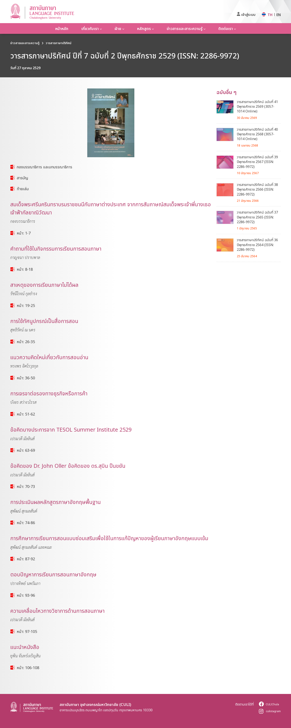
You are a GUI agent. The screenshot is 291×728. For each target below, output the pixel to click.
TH (270, 14)
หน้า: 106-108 (28, 667)
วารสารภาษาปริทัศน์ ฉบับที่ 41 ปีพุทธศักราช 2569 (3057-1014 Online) (257, 106)
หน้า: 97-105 (27, 631)
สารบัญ (22, 177)
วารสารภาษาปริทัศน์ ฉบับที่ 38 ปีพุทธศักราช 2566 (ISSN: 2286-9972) (257, 189)
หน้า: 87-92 (26, 558)
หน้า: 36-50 (26, 377)
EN (278, 14)
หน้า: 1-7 (24, 233)
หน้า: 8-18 (25, 269)
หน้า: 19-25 (26, 305)
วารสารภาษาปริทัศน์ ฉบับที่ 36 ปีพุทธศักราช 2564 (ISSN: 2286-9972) (257, 245)
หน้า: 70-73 (26, 486)
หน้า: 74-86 (26, 522)
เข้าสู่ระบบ (248, 14)
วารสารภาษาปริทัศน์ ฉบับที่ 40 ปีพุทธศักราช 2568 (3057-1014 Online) (257, 134)
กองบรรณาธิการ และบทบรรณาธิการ (44, 166)
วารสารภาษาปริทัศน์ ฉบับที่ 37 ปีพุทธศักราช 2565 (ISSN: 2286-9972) (257, 217)
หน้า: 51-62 (26, 414)
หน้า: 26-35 (26, 341)
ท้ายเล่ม (23, 188)
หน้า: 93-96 (26, 595)
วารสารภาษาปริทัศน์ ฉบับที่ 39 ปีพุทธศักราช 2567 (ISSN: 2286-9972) (257, 162)
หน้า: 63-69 (26, 450)
